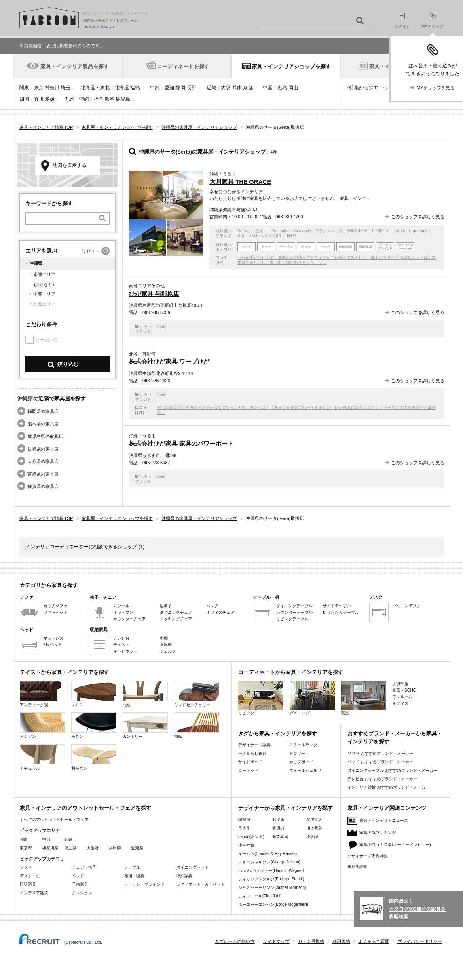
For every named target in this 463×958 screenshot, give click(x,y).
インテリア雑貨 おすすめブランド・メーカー (388, 787)
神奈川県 (50, 848)
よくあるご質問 (373, 941)
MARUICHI (357, 231)
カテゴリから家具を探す (49, 585)
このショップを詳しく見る (417, 216)
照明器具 (28, 884)
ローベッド (248, 770)
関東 (24, 88)
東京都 (26, 848)
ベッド (78, 876)
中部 (155, 88)
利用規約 (341, 941)
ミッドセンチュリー (196, 694)
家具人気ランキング (377, 832)
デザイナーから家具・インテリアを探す (285, 808)
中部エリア (44, 293)
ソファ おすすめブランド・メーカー (380, 753)
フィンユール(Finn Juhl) (259, 896)
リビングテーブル (292, 619)
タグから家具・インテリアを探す (277, 734)
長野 (192, 88)
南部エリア (44, 274)
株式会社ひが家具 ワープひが (169, 361)
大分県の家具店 (43, 461)
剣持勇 (278, 819)
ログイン (402, 21)
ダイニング (312, 698)
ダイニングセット (192, 867)
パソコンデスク (407, 606)
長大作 (244, 828)
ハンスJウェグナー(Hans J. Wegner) (271, 870)
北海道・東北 (95, 88)
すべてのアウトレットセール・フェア (54, 819)
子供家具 (80, 884)
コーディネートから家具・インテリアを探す (290, 672)
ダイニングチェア (176, 612)
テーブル (132, 867)
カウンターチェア (129, 619)
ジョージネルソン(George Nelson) (269, 862)
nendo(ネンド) (251, 836)
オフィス (400, 703)
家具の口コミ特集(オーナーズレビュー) (395, 844)
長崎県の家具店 (43, 448)
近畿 (211, 88)
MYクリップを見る (435, 87)
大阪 (225, 88)
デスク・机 (30, 876)
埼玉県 (70, 848)
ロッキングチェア (176, 619)
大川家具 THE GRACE (240, 181)
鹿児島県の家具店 (45, 436)
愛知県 (137, 848)
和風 (196, 725)
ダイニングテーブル (294, 606)
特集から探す (363, 88)
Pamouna (280, 231)
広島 (282, 88)
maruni (398, 231)
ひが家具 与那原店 (154, 293)
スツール (121, 606)
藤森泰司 (280, 836)
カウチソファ (55, 606)
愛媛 (50, 99)
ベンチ (212, 606)
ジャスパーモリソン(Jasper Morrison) (272, 887)
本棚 (164, 638)
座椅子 (166, 606)
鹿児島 (123, 99)
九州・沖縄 (77, 99)
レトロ (93, 694)
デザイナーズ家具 (254, 745)
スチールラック (303, 745)
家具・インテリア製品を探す (74, 66)
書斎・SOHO (404, 690)
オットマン (123, 612)
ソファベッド (55, 612)
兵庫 (237, 88)
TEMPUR (379, 231)
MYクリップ (432, 20)
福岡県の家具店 (43, 411)
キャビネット (125, 651)
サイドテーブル (337, 606)
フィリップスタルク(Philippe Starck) (271, 879)
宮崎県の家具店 (43, 474)
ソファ (26, 867)
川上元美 (314, 828)
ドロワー (297, 753)
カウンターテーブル (294, 612)
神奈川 (52, 88)
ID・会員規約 (311, 941)
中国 (268, 88)
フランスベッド (329, 231)
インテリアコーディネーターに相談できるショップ (81, 547)
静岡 (180, 88)
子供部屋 (400, 684)
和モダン (93, 757)
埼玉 (65, 88)
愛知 (169, 88)
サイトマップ (276, 941)
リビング (260, 698)
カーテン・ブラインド (144, 884)
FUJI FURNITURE (266, 236)
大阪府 (93, 848)
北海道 (121, 88)
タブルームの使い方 (235, 941)
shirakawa (302, 231)
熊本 (109, 99)
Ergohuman (419, 231)
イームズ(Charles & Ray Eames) (267, 853)
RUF (241, 236)
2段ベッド (52, 644)
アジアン (42, 725)
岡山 (293, 88)
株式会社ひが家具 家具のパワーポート (181, 443)
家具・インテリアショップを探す (291, 66)
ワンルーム (402, 697)
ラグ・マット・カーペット (200, 884)
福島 (135, 88)
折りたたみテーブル (341, 612)
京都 (248, 88)
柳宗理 (244, 819)
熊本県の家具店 (43, 423)
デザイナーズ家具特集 (367, 856)
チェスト (121, 644)
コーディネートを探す (183, 66)
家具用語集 (357, 866)
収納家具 (184, 876)
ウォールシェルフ (305, 770)
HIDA (291, 236)
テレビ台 (121, 638)
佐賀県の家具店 (43, 486)
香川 (39, 99)
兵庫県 (115, 848)
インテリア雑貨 (34, 893)
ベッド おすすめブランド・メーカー (380, 762)
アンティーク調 (42, 694)
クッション (82, 893)
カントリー (145, 725)
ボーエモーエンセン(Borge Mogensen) (273, 904)
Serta (242, 231)
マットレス (53, 638)
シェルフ (168, 651)
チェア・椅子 (84, 867)
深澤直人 (314, 819)
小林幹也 (246, 845)
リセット (90, 250)
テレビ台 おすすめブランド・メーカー (382, 779)
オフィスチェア (220, 612)
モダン (93, 725)
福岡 (99, 99)
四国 (24, 99)
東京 (39, 88)
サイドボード (250, 762)
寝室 (363, 698)
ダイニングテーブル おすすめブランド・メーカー (392, 770)
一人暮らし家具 (252, 753)
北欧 (145, 694)
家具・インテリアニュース (383, 820)
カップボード (301, 762)
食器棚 (166, 644)
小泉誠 (312, 836)
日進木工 (259, 231)
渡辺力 (278, 828)
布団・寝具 (134, 876)
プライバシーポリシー (419, 941)
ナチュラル (42, 757)
